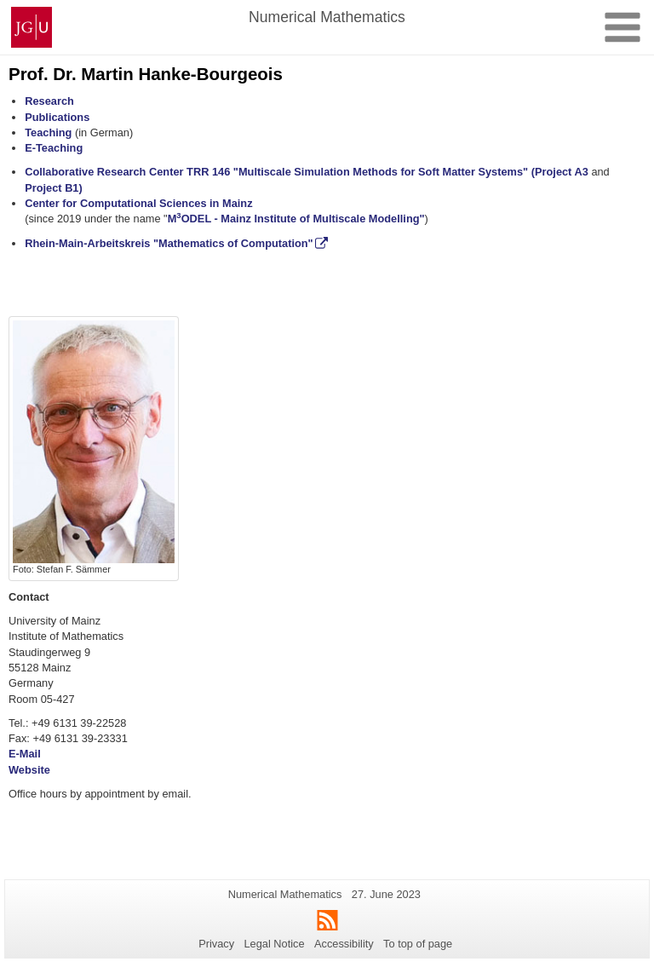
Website (29, 769)
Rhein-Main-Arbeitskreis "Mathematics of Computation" (169, 243)
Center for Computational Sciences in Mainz (138, 203)
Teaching (48, 132)
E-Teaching (54, 147)
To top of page (417, 943)
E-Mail (25, 753)
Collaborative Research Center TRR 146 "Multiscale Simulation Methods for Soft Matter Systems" (276, 171)
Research (49, 101)
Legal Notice (274, 943)
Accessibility (344, 943)
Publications (57, 117)
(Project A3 (561, 171)
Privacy (216, 943)
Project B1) (54, 187)
